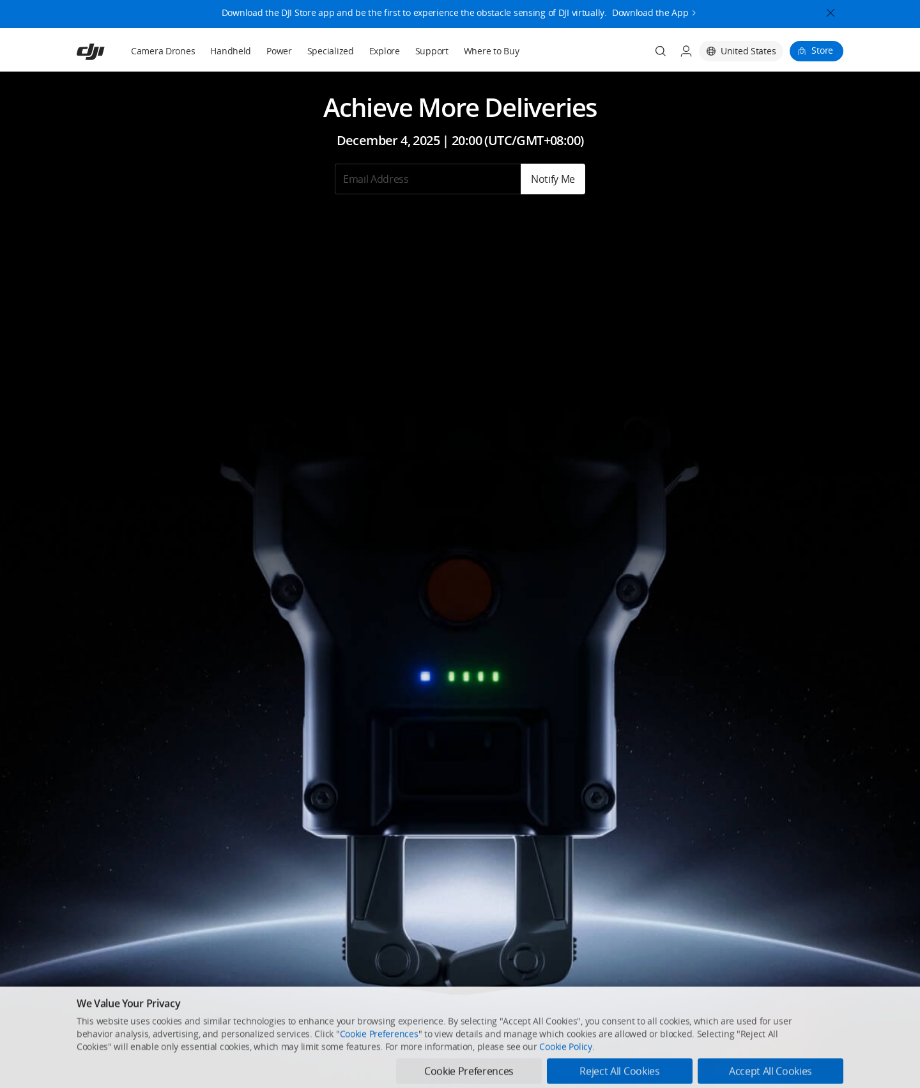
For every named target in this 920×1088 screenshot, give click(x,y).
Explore (384, 51)
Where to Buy (491, 51)
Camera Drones (163, 51)
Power (279, 51)
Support (431, 51)
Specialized (330, 51)
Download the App (650, 10)
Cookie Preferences (379, 1067)
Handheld (230, 51)
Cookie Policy (565, 1080)
